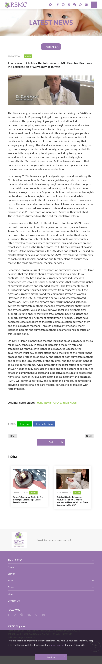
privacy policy (57, 645)
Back (51, 442)
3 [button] (55, 522)
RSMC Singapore (16, 4)
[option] (29, 486)
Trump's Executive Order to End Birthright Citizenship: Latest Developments (28, 500)
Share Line (25, 424)
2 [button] (51, 522)
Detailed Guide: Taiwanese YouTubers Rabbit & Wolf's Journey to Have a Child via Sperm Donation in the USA (72, 501)
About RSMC (15, 560)
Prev (13, 436)
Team (10, 580)
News (11, 566)
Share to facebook (44, 424)
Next (88, 436)
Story (10, 593)
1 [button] (46, 522)
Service (12, 573)
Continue (51, 657)
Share (11, 587)
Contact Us (51, 47)
